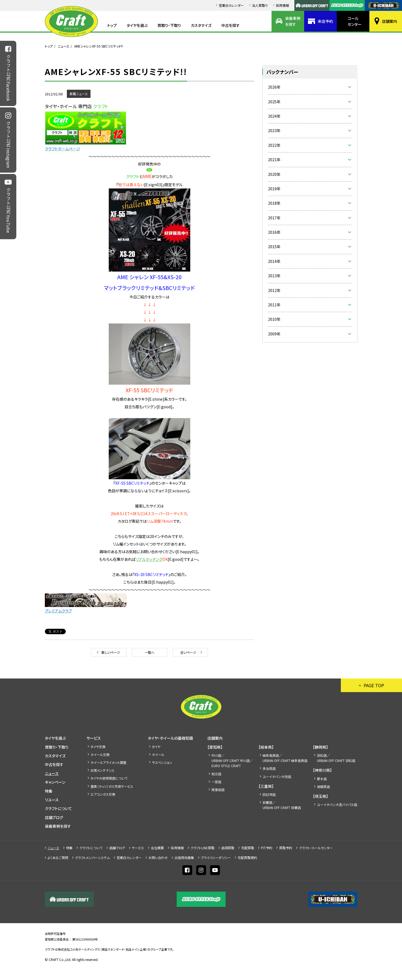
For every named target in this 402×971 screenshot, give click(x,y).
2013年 (274, 275)
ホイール (158, 754)
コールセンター (355, 21)
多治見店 (269, 768)
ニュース (63, 46)
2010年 (274, 319)
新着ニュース (79, 93)
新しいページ (110, 652)
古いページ (188, 652)
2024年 (274, 116)
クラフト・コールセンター (316, 847)
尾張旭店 (218, 789)
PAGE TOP (374, 685)
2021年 (274, 159)
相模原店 (323, 786)
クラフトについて (58, 808)
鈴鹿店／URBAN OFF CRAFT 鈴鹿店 (282, 805)
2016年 (274, 232)
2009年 (274, 334)
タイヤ (156, 746)
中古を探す (230, 25)
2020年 (274, 174)
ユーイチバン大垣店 (277, 776)
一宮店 (216, 781)
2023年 (274, 130)
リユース (52, 799)
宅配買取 (247, 847)
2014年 (274, 261)
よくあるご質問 (58, 857)
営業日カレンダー (231, 5)
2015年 (274, 246)
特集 (48, 791)
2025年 (274, 101)
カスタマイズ (201, 25)
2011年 (274, 304)
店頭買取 (227, 847)
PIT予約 (266, 847)
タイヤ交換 (98, 746)
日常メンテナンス (102, 770)
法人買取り (260, 5)
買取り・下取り (169, 25)
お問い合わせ (158, 857)
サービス (93, 738)
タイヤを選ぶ (137, 25)
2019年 (274, 188)
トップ (112, 25)
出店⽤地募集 (184, 857)
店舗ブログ (54, 817)
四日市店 (269, 794)
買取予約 (285, 847)
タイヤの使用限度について (109, 778)
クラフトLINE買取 (202, 847)
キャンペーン (55, 782)
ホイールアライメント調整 (108, 762)
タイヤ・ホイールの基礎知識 (170, 738)
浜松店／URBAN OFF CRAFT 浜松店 (336, 758)
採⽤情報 (282, 5)
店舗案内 (389, 21)
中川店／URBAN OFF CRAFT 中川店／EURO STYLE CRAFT (232, 760)
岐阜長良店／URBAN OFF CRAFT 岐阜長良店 (285, 758)
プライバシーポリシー (216, 857)
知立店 (216, 773)
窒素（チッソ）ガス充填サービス (112, 786)
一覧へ (149, 652)
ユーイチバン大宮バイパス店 (337, 804)
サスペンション (162, 762)
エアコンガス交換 (103, 794)
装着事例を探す (292, 21)
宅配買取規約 (247, 857)
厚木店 (322, 778)
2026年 (274, 87)
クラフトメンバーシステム (92, 857)
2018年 (274, 203)
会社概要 (157, 847)
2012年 (274, 290)
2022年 (274, 145)
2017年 (274, 217)
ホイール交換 (100, 754)
